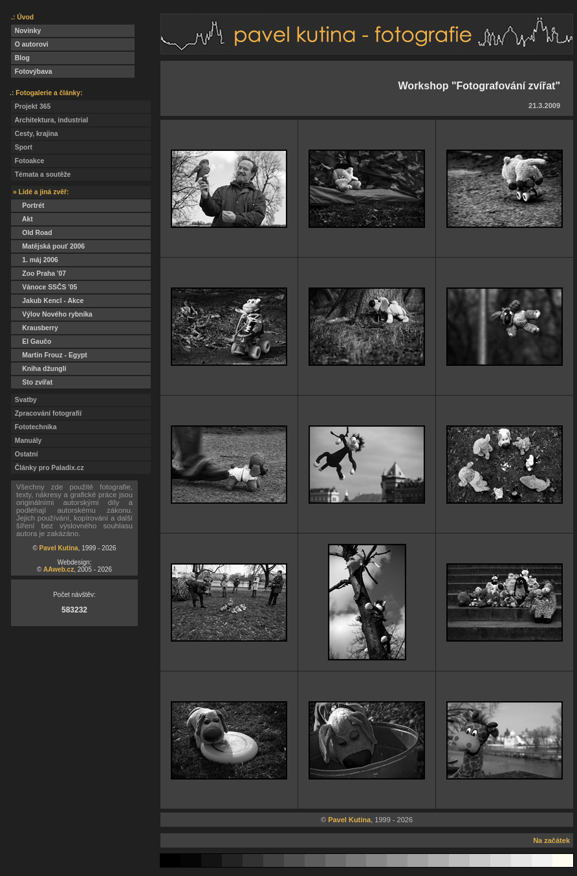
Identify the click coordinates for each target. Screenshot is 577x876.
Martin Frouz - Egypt (49, 355)
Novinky (26, 30)
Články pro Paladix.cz (47, 467)
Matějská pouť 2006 (48, 246)
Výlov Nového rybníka (52, 314)
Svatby (24, 399)
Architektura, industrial (49, 120)
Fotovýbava (31, 71)
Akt (22, 219)
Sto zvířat (31, 382)
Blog (20, 58)
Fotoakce (27, 160)
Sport (21, 147)
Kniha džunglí (38, 368)
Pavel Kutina (58, 548)
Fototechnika (33, 427)
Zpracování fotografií (46, 413)
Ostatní (24, 454)
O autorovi (30, 44)
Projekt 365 (30, 106)
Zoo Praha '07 (38, 273)
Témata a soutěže (41, 174)
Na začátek (551, 840)
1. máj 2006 (34, 260)
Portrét (27, 205)
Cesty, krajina (34, 133)
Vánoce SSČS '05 (44, 287)
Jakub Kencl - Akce (47, 300)
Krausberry (34, 327)
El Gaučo (31, 341)
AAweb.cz (58, 569)
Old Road (31, 232)
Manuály (26, 440)
